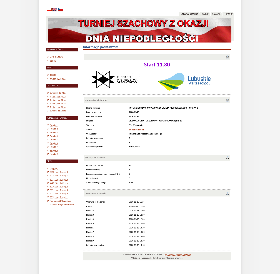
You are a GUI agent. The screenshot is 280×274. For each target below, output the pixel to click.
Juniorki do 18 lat (58, 110)
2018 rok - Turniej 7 (59, 175)
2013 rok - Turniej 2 (59, 193)
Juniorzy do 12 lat (58, 100)
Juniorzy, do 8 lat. (58, 93)
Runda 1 (54, 125)
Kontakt (228, 14)
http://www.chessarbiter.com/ (178, 254)
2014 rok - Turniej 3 (59, 190)
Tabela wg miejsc (58, 78)
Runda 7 (54, 147)
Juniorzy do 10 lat (58, 96)
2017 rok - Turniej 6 (59, 179)
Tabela (53, 75)
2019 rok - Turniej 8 (59, 172)
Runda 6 (54, 143)
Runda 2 (54, 129)
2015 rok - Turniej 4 (59, 186)
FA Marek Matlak (136, 129)
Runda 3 (54, 132)
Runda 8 (54, 150)
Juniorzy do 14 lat (58, 103)
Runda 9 (54, 154)
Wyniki (205, 14)
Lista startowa (56, 57)
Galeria (216, 14)
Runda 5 (54, 139)
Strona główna (189, 14)
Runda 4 (54, 136)
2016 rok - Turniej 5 (59, 183)
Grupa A (54, 168)
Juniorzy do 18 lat (58, 107)
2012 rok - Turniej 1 (59, 197)
